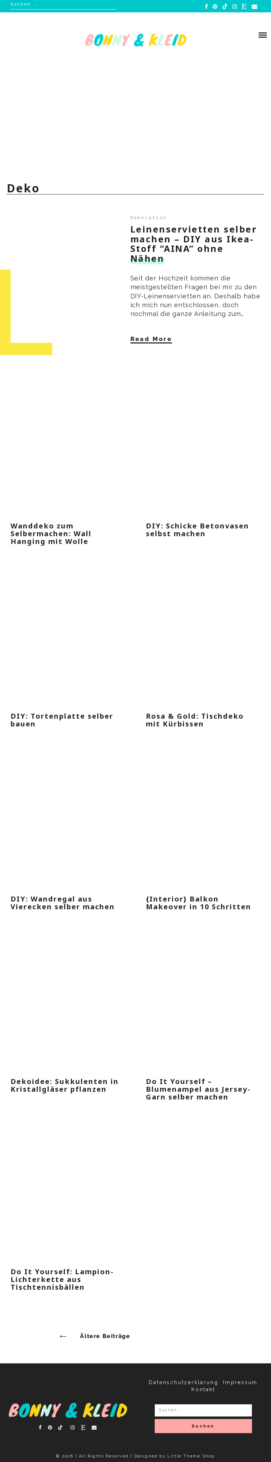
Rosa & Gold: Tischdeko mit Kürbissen (195, 720)
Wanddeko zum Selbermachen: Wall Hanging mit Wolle (51, 533)
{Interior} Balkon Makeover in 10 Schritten (198, 902)
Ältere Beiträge (105, 1336)
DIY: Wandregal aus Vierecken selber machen (63, 902)
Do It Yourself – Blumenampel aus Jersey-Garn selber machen (198, 1089)
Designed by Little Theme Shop (174, 1456)
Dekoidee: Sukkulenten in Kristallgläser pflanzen (65, 1085)
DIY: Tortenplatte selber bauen (62, 720)
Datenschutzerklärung (183, 1382)
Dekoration (148, 218)
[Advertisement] (135, 121)
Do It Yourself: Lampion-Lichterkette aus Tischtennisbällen (62, 1279)
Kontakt (203, 1389)
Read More (151, 338)
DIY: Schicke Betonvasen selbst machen (197, 529)
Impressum (240, 1382)
